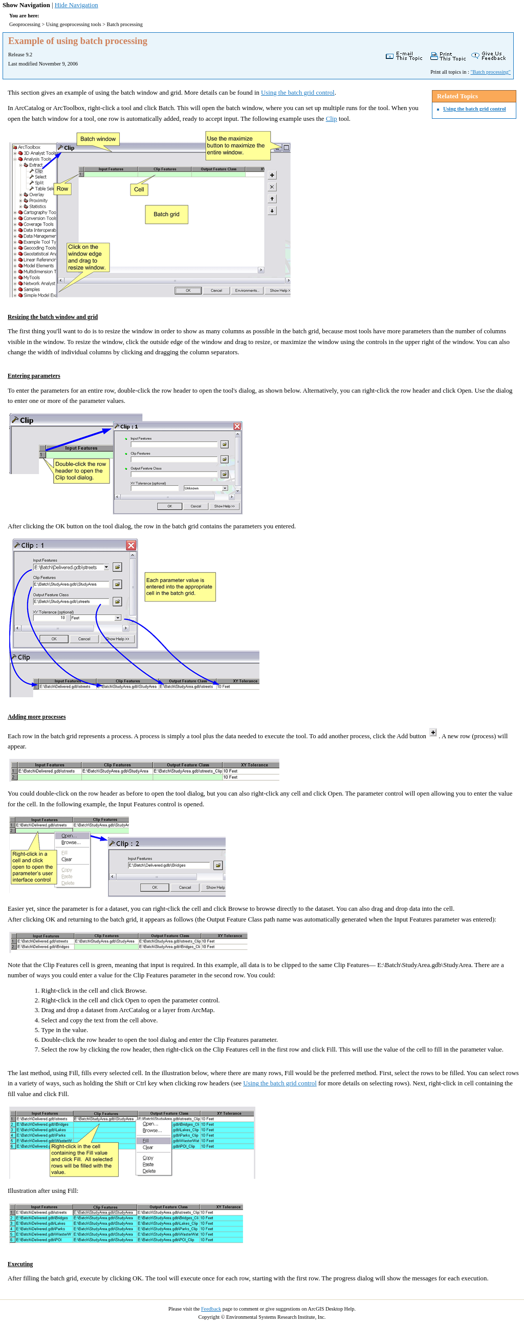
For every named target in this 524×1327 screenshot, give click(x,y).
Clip (331, 118)
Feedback (211, 1309)
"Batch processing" (490, 72)
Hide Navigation (76, 5)
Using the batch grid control (474, 109)
